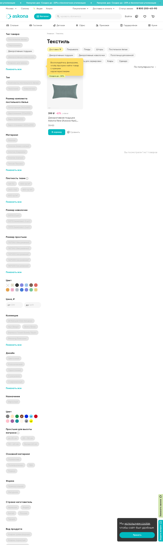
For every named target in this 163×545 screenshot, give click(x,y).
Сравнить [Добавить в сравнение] (73, 132)
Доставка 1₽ (55, 49)
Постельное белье (118, 49)
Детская (59, 25)
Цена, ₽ (10, 299)
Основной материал (18, 454)
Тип (8, 77)
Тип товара (12, 34)
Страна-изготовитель (19, 502)
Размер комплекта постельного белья (17, 100)
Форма (10, 481)
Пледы (87, 49)
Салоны (25, 8)
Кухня (152, 25)
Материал (12, 134)
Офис (80, 25)
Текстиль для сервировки (88, 61)
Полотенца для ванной (122, 55)
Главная (50, 34)
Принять (137, 535)
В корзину (57, 132)
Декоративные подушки (20, 51)
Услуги (49, 8)
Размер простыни (16, 237)
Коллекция (12, 315)
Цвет (9, 280)
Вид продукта (14, 529)
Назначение (13, 396)
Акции (37, 8)
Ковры (110, 61)
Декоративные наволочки (92, 55)
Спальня (12, 25)
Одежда (123, 61)
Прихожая (102, 25)
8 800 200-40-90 (147, 8)
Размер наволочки (16, 210)
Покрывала (72, 49)
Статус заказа (126, 8)
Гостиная (35, 25)
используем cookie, (138, 523)
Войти (128, 16)
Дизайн (10, 353)
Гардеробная (128, 25)
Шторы (99, 49)
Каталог (42, 16)
